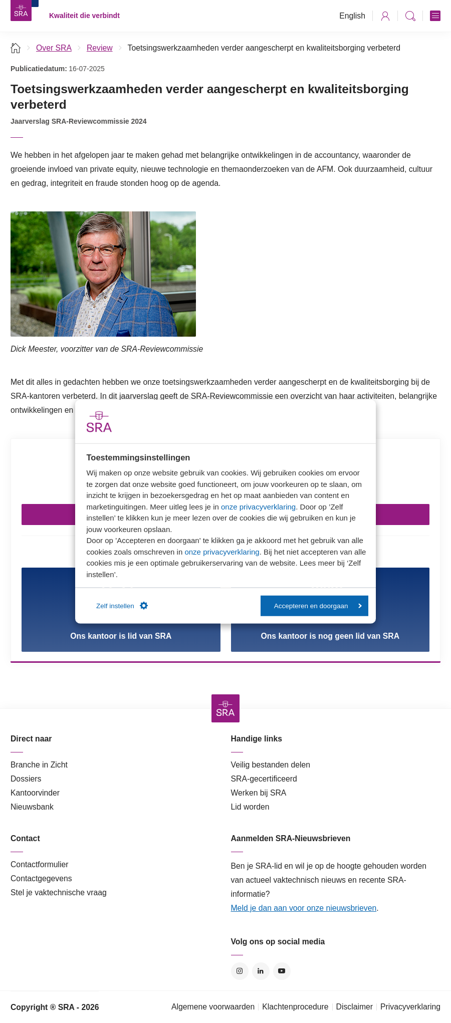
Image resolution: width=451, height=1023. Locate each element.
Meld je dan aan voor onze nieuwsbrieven (304, 908)
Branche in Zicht (39, 764)
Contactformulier (40, 864)
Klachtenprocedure (295, 1006)
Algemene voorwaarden (213, 1006)
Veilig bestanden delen (271, 764)
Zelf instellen (122, 606)
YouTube (282, 971)
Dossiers (26, 779)
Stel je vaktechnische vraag (59, 892)
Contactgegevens (41, 878)
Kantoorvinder (35, 793)
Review (100, 48)
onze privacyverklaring (258, 506)
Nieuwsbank (32, 807)
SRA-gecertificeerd (264, 779)
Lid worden (250, 807)
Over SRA (54, 48)
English (352, 16)
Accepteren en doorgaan (318, 605)
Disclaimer (354, 1006)
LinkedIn (261, 971)
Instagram (240, 971)
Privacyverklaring (410, 1006)
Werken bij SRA (259, 793)
